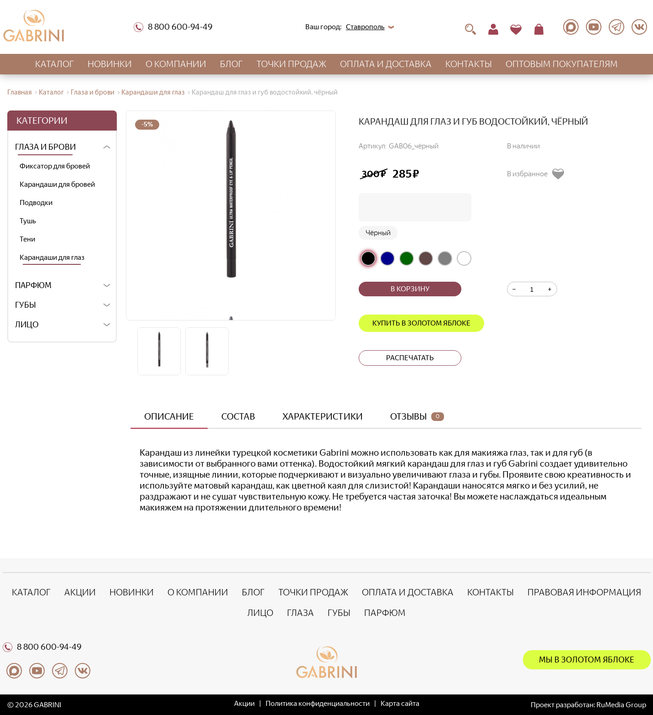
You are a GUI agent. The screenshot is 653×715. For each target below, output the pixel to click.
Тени (27, 239)
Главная (19, 92)
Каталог (54, 63)
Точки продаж (291, 63)
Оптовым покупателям (562, 63)
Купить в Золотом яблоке (421, 323)
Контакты (468, 63)
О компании (176, 63)
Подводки (36, 202)
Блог (231, 63)
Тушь (28, 220)
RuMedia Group (621, 704)
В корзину (410, 288)
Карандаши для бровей (57, 184)
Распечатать (410, 357)
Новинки (110, 63)
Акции (80, 592)
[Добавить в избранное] (539, 173)
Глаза (300, 612)
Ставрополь (365, 26)
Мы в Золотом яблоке (586, 660)
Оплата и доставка (386, 63)
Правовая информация (584, 592)
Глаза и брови (93, 92)
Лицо (27, 325)
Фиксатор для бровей (55, 166)
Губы (25, 305)
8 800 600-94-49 (173, 27)
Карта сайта (400, 703)
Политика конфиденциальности (318, 703)
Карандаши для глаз (153, 92)
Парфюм (33, 285)
